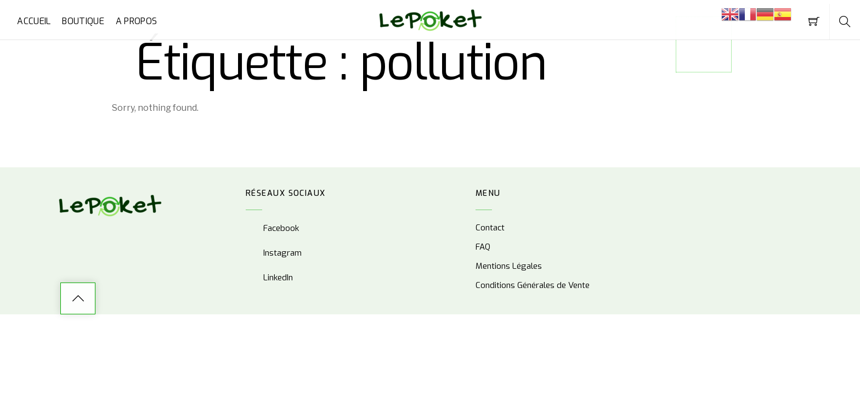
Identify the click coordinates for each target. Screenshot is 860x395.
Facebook (272, 228)
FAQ (483, 246)
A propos (136, 21)
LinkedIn (269, 277)
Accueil (33, 21)
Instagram (274, 252)
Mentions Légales (509, 266)
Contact (490, 227)
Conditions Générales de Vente (533, 285)
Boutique (83, 21)
